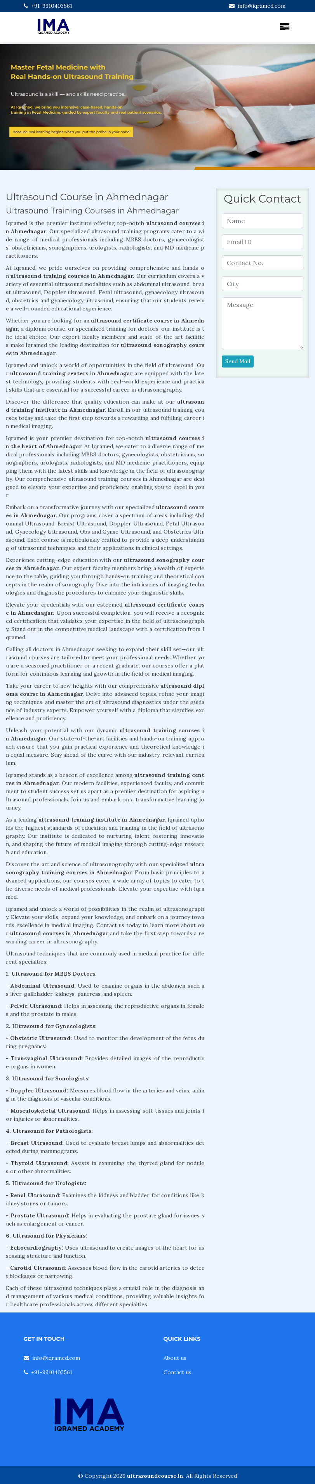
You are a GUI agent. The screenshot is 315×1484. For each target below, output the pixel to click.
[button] (23, 107)
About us (175, 1357)
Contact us (177, 1372)
